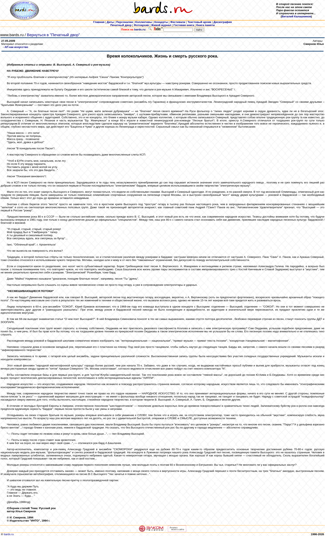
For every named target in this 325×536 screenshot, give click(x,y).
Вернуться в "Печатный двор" (53, 35)
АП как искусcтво (16, 47)
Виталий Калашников (296, 16)
